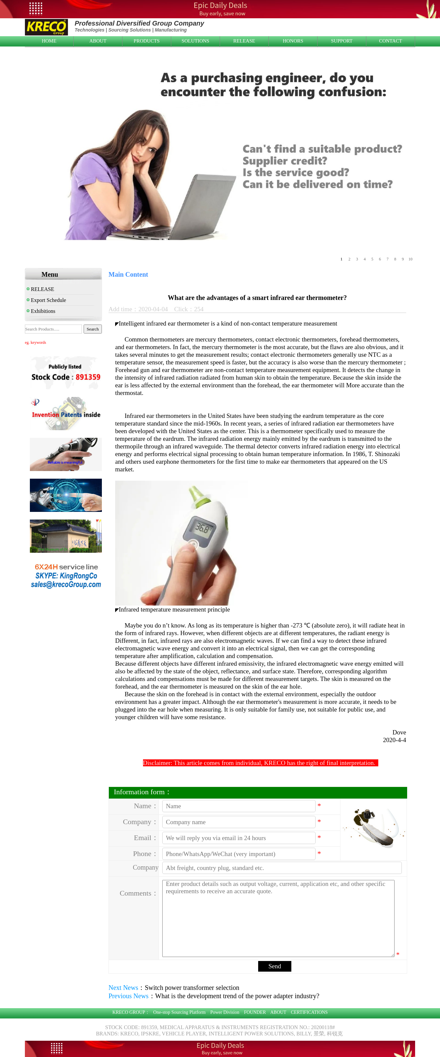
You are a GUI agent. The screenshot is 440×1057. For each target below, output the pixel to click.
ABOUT (98, 41)
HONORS (293, 41)
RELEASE (244, 41)
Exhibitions (41, 311)
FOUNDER (255, 1012)
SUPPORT (342, 41)
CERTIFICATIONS (309, 1012)
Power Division (225, 1012)
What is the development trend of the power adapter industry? (237, 996)
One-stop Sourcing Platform (179, 1012)
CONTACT (390, 41)
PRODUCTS (147, 41)
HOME (49, 41)
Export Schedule (46, 300)
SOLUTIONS (195, 41)
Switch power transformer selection (192, 987)
